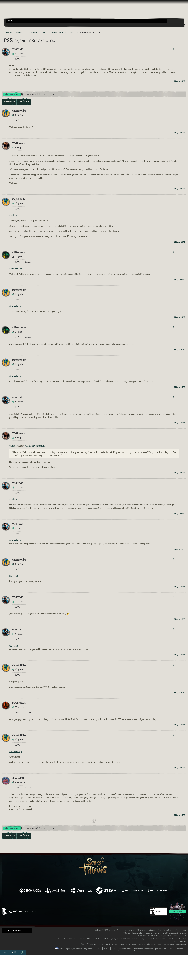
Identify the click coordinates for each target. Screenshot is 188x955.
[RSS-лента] (3, 33)
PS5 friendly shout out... (35, 446)
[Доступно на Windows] (81, 891)
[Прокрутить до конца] (21, 952)
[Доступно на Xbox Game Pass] (132, 891)
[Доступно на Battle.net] (158, 891)
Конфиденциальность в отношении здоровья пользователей (160, 951)
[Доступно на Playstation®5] (55, 891)
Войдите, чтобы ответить (12, 94)
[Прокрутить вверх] (8, 952)
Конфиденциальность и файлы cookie (150, 948)
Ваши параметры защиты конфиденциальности (81, 948)
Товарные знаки (125, 951)
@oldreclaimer (15, 306)
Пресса (107, 948)
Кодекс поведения (176, 948)
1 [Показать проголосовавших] (173, 110)
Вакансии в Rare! (177, 912)
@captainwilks (15, 269)
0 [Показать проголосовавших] (173, 252)
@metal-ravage (15, 752)
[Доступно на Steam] (107, 891)
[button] (86, 21)
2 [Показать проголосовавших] (173, 199)
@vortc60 (13, 446)
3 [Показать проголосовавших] (173, 143)
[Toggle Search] (13, 24)
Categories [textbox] (10, 21)
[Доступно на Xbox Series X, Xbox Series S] (30, 891)
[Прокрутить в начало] (5, 952)
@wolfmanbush (15, 215)
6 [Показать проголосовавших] (173, 49)
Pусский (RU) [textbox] (14, 931)
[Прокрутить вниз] (18, 952)
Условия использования (122, 948)
